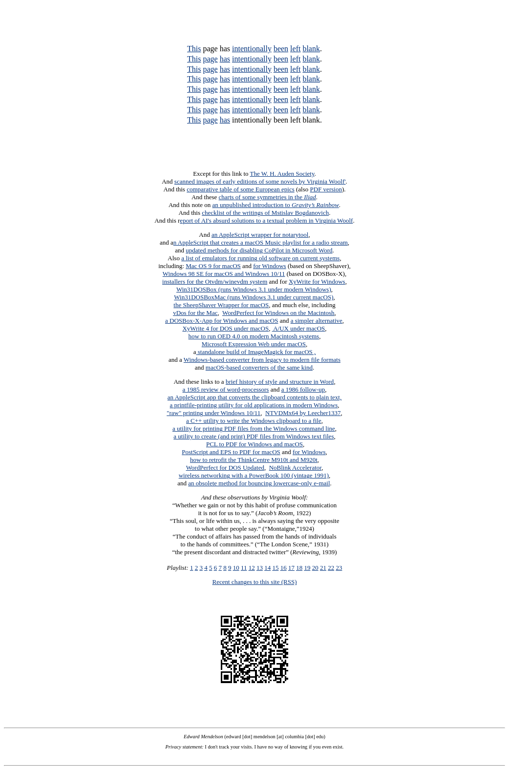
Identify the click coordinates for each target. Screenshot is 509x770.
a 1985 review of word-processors (226, 389)
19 (307, 567)
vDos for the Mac (195, 312)
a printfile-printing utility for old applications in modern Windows (254, 405)
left (295, 48)
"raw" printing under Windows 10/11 (213, 412)
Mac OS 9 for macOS (213, 266)
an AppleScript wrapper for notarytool (260, 234)
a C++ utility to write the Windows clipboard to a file (253, 420)
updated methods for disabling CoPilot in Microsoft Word (259, 250)
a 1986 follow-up (303, 389)
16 (283, 567)
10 (236, 567)
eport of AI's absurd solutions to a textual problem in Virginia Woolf (266, 220)
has (225, 59)
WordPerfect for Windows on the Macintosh (278, 312)
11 (244, 567)
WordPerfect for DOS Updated (225, 467)
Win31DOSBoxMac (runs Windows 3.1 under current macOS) (253, 297)
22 (331, 567)
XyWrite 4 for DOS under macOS (225, 328)
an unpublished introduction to (275, 204)
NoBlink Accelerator (295, 467)
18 (299, 567)
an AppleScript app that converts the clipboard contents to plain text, (254, 397)
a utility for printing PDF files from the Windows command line (253, 428)
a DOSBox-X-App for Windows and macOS (221, 320)
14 (267, 567)
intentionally (252, 48)
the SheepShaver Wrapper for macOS (221, 305)
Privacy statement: (185, 746)
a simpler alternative (316, 320)
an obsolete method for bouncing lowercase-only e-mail (259, 483)
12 (252, 567)
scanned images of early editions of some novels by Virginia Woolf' (260, 181)
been (281, 48)
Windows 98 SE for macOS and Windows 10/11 (224, 273)
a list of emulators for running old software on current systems (260, 258)
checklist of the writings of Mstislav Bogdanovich (265, 212)
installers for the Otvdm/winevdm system (214, 281)
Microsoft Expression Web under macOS (254, 344)
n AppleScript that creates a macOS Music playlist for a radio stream (260, 242)
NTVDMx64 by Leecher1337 (303, 412)
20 (315, 567)
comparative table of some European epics (241, 189)
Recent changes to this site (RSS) (254, 581)
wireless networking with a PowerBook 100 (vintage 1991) (254, 475)
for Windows (269, 266)
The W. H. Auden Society (282, 173)
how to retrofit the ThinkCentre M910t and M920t (254, 459)
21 (323, 567)
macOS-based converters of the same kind (259, 367)
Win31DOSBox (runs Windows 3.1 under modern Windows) (253, 289)
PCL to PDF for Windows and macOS (254, 444)
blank (311, 48)
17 (291, 567)
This (194, 48)
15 (275, 567)
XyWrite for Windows (317, 281)
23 (339, 567)
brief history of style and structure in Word (280, 381)
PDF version (326, 189)
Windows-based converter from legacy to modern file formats (262, 359)
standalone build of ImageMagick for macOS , (256, 351)
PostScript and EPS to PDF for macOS (231, 452)
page (210, 59)
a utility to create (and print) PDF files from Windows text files (253, 436)
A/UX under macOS (298, 328)
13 (259, 567)
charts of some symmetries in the (267, 197)
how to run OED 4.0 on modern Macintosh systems (254, 336)
